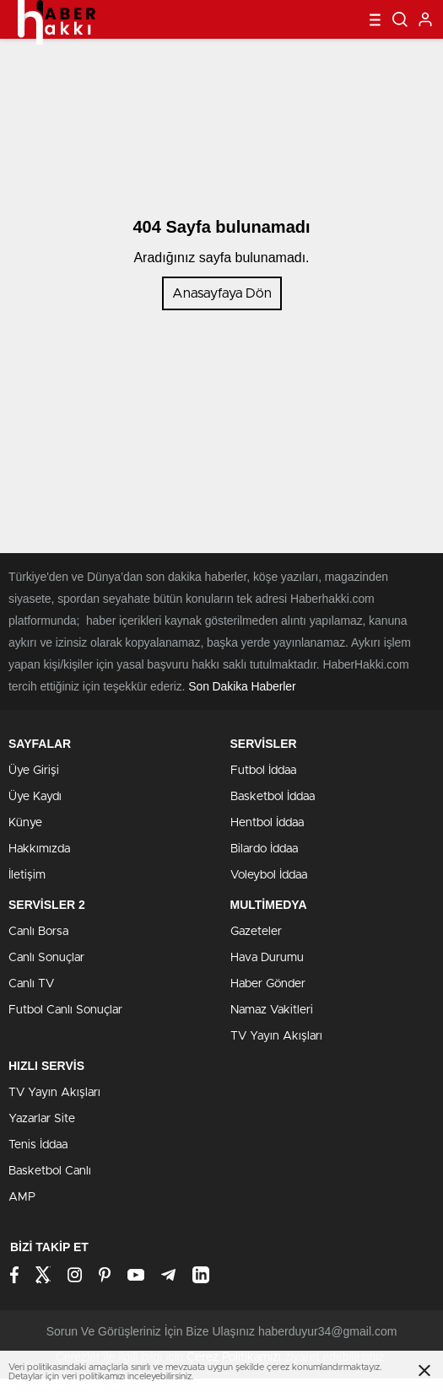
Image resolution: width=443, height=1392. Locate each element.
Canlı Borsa (38, 932)
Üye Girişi (33, 771)
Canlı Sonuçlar (46, 958)
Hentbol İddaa (267, 823)
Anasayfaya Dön (222, 293)
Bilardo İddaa (264, 849)
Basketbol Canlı (49, 1171)
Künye (25, 823)
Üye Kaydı (35, 797)
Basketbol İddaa (272, 797)
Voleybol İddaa (268, 875)
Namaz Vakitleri (271, 1010)
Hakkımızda (39, 849)
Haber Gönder (267, 984)
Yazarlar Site (41, 1119)
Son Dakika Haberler (241, 686)
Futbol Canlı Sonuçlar (65, 1010)
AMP (21, 1197)
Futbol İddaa (263, 771)
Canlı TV (31, 984)
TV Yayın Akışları (276, 1036)
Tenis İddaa (38, 1145)
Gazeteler (256, 932)
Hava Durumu (267, 958)
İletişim (27, 875)
